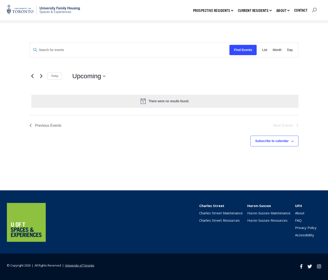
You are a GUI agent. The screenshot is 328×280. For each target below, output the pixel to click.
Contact (301, 10)
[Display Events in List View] (264, 50)
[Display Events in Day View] (290, 50)
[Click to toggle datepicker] (88, 76)
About (281, 10)
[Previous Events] (32, 76)
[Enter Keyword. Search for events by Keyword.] (129, 50)
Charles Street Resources (219, 220)
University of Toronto (79, 265)
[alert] (164, 101)
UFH (298, 205)
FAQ (298, 220)
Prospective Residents (211, 10)
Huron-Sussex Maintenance (268, 213)
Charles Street (211, 205)
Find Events (243, 50)
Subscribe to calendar (272, 141)
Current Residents (253, 10)
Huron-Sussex (259, 205)
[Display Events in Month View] (277, 50)
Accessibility (304, 235)
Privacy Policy (306, 227)
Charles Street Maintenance (221, 213)
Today (54, 76)
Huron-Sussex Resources (267, 220)
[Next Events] (41, 76)
